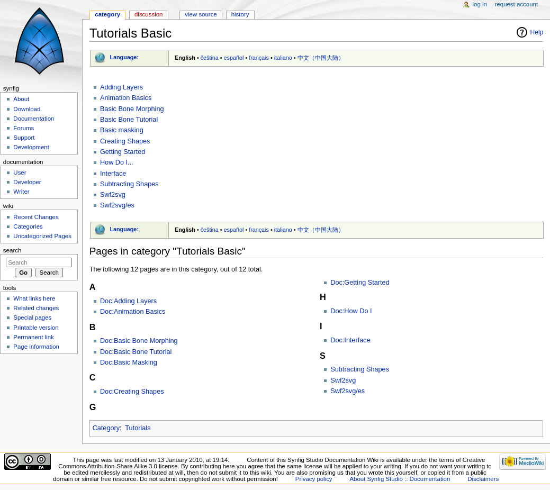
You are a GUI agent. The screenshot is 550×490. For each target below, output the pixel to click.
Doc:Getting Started (359, 282)
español (234, 58)
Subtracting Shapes (129, 184)
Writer (21, 191)
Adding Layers (121, 87)
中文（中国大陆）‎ (320, 58)
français (259, 58)
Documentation (33, 118)
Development (31, 147)
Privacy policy (313, 479)
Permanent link (33, 337)
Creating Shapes (125, 141)
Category (106, 428)
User (19, 172)
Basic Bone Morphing (132, 109)
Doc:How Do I (351, 311)
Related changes (36, 308)
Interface (113, 173)
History (240, 14)
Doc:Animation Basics (132, 311)
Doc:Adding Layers (128, 301)
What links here (34, 298)
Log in (480, 4)
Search (12, 250)
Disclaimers (483, 479)
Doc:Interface (350, 340)
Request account (516, 4)
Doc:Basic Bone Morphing (139, 340)
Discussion (148, 14)
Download (26, 109)
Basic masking (121, 130)
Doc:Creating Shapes (132, 391)
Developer (27, 182)
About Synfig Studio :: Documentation (399, 479)
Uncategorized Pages (42, 236)
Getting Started (122, 152)
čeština (210, 58)
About (21, 99)
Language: (124, 57)
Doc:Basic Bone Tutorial (136, 352)
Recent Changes (35, 217)
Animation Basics (125, 98)
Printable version (35, 327)
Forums (23, 128)
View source (201, 14)
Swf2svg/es (117, 205)
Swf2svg (112, 194)
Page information (36, 346)
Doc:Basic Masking (128, 362)
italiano (283, 58)
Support (23, 137)
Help (537, 32)
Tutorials (137, 428)
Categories (27, 226)
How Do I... (116, 162)
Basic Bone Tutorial (129, 119)
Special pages (32, 317)
